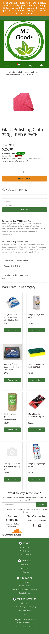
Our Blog (24, 568)
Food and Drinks (24, 610)
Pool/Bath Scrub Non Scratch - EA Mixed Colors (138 (11, 317)
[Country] (24, 201)
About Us (24, 565)
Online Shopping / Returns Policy (24, 589)
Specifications (22, 261)
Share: (8, 145)
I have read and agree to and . (24, 510)
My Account (24, 547)
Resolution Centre (24, 554)
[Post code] (24, 205)
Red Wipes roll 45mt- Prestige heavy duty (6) (12, 466)
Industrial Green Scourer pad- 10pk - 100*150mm (12, 367)
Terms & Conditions (30, 509)
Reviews (12, 266)
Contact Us (24, 572)
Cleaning (24, 603)
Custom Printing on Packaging (24, 607)
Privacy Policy (24, 586)
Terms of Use (24, 582)
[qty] (24, 196)
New (24, 614)
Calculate (24, 209)
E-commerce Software (22, 627)
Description (8, 261)
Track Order (24, 551)
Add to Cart (24, 178)
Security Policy (24, 593)
